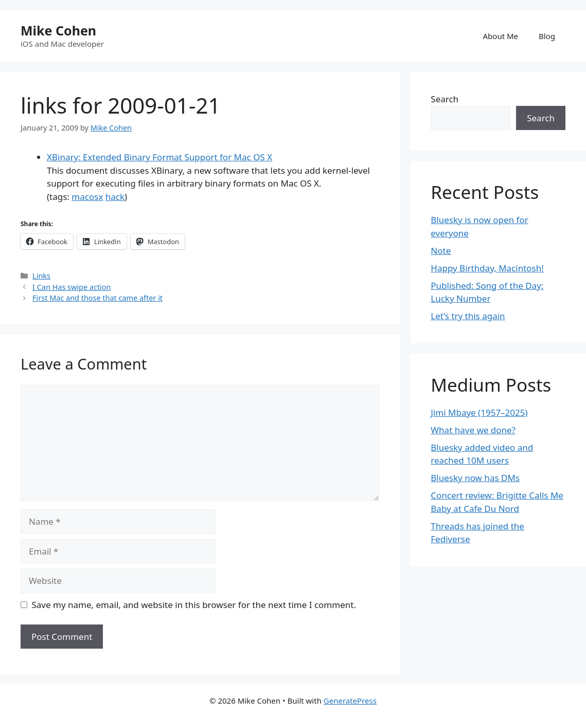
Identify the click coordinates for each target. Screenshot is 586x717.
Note (441, 250)
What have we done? (473, 430)
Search (444, 99)
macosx (87, 197)
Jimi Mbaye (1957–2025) (479, 412)
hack (115, 197)
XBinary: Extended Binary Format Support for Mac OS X (159, 157)
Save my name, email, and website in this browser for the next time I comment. (194, 605)
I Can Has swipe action (71, 287)
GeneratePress (350, 700)
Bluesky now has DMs (475, 478)
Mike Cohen (58, 30)
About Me (501, 36)
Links (41, 276)
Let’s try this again (468, 316)
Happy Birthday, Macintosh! (487, 268)
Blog (547, 36)
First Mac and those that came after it (97, 298)
